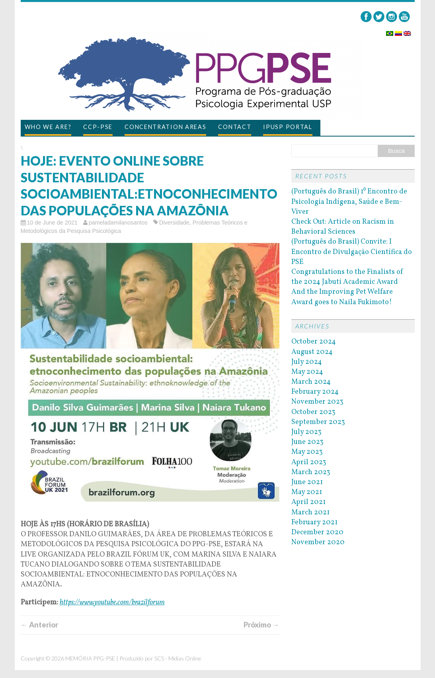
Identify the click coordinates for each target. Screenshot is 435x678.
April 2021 (308, 502)
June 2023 (307, 442)
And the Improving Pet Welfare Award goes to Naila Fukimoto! (342, 297)
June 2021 (307, 482)
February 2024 (315, 392)
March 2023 (310, 472)
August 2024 (312, 352)
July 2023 (306, 432)
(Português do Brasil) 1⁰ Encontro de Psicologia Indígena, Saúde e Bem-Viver (349, 202)
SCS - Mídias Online (177, 658)
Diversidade (174, 222)
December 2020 (317, 532)
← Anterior (39, 624)
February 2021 (314, 523)
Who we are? (48, 126)
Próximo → (261, 624)
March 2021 (310, 513)
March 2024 (311, 382)
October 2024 (313, 342)
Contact (234, 126)
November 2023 (317, 402)
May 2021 (306, 492)
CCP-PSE (98, 126)
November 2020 (318, 542)
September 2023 (318, 422)
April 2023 (308, 462)
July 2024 (306, 362)
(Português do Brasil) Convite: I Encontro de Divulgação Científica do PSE (351, 252)
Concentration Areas (165, 126)
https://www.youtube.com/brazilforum (112, 603)
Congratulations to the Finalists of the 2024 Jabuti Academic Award (347, 277)
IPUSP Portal (287, 126)
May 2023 (307, 452)
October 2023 (313, 412)
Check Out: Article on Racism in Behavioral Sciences (342, 227)
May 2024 (307, 372)
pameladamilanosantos (118, 222)
